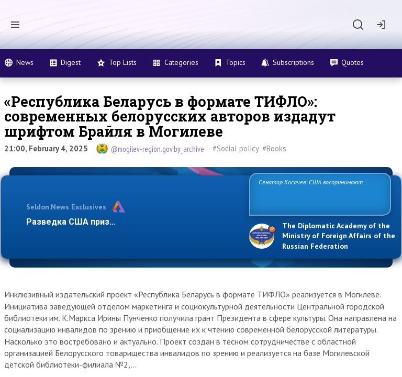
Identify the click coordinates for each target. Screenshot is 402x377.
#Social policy (236, 148)
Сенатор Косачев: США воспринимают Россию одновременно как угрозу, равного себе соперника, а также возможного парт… (318, 193)
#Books (274, 148)
